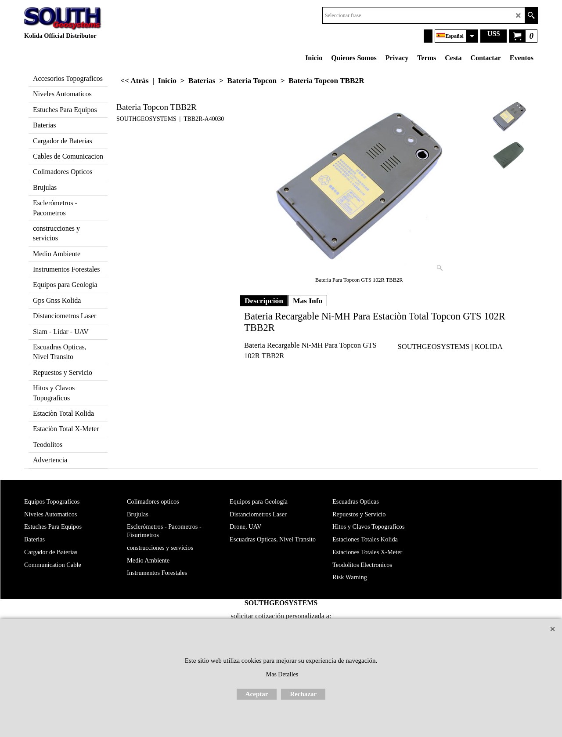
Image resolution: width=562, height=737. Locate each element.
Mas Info (307, 300)
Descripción (264, 300)
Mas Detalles (282, 674)
